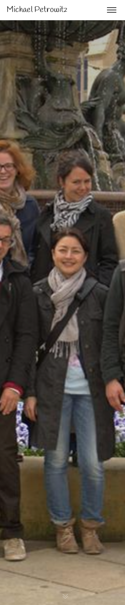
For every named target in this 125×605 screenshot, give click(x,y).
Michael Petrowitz (37, 10)
